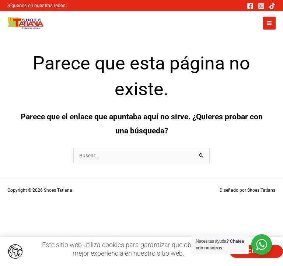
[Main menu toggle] (269, 23)
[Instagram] (261, 6)
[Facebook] (250, 6)
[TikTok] (272, 6)
